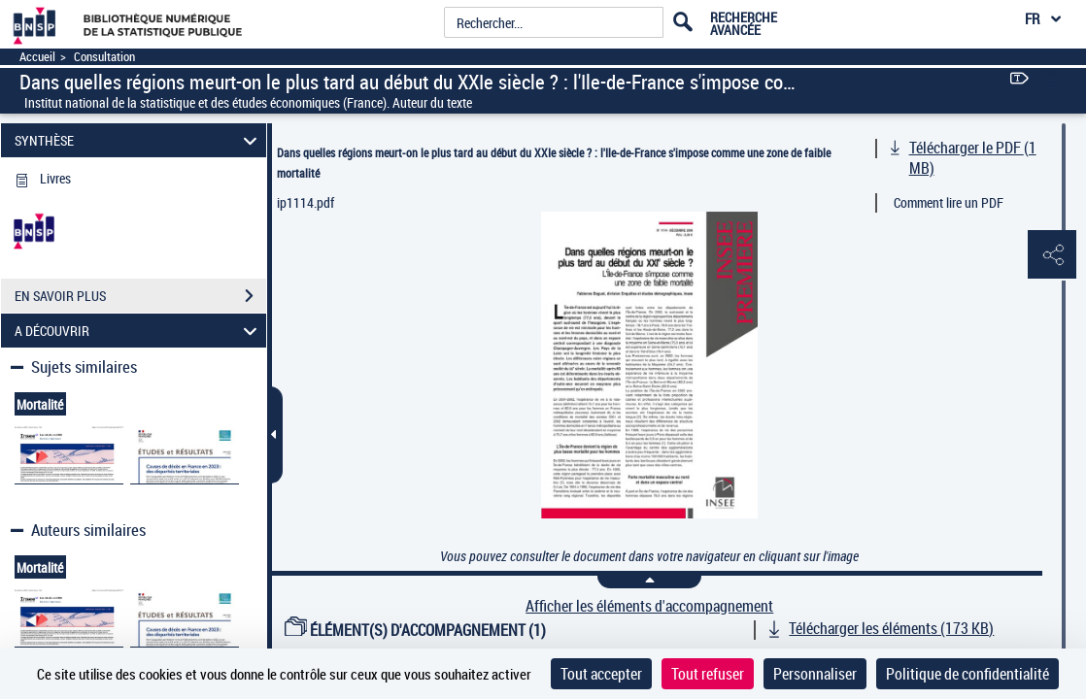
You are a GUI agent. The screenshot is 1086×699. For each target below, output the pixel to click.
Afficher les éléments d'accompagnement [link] (649, 606)
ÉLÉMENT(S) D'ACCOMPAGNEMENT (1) (416, 630)
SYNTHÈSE (138, 140)
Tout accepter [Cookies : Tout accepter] (601, 673)
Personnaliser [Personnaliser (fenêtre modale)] (815, 673)
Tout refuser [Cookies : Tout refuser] (707, 673)
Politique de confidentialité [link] (967, 673)
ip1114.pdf (305, 202)
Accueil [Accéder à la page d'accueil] (37, 57)
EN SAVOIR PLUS (140, 296)
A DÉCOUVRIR (138, 331)
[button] (1052, 255)
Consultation (104, 57)
